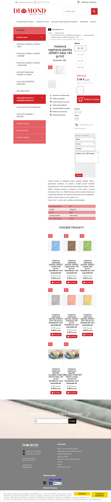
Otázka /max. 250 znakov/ (86, 157)
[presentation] (86, 170)
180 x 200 (80, 67)
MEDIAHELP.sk (27, 467)
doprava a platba (42, 22)
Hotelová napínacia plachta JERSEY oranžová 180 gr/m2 (72, 319)
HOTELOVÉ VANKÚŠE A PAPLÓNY (25, 115)
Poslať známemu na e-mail (61, 102)
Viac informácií (95, 499)
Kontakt (93, 22)
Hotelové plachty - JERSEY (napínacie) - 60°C (65, 37)
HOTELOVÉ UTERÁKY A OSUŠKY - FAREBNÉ (28, 55)
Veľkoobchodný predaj (25, 22)
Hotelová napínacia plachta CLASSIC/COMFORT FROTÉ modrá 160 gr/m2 (71, 374)
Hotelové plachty (89, 35)
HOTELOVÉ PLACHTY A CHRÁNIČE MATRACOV (25, 99)
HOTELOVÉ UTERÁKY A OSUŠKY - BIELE (28, 45)
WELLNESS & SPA (23, 91)
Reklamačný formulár (64, 467)
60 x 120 (80, 48)
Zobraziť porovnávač (59, 115)
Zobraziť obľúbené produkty (61, 108)
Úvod (50, 33)
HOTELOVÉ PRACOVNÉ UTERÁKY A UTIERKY (25, 73)
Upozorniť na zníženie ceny (61, 95)
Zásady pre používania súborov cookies (69, 451)
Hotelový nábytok (23, 137)
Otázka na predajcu (59, 98)
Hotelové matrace (23, 124)
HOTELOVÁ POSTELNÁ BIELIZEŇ (28, 107)
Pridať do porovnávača (60, 111)
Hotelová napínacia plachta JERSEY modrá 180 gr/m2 (56, 265)
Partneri (59, 464)
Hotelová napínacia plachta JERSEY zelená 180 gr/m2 (88, 265)
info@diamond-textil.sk (33, 454)
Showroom (84, 22)
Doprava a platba (62, 456)
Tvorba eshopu (27, 465)
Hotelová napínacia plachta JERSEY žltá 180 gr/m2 (88, 318)
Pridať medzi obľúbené (60, 105)
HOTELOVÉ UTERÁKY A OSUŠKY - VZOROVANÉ (28, 64)
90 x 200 (80, 61)
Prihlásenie (84, 2)
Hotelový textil (22, 37)
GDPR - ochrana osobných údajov (67, 449)
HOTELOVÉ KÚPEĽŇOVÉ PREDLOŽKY (25, 83)
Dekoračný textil (22, 130)
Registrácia (92, 2)
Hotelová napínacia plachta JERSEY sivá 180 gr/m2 (56, 318)
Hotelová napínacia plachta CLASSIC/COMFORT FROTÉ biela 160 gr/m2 (56, 374)
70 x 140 (80, 55)
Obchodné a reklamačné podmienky (64, 22)
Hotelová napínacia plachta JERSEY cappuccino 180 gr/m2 (72, 265)
